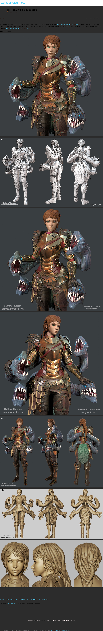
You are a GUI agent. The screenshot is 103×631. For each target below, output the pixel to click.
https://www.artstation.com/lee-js (67, 24)
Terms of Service (32, 599)
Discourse (11, 603)
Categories (9, 599)
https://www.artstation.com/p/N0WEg (17, 28)
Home (2, 599)
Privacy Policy (43, 599)
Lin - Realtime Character (22, 10)
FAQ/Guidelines (20, 599)
